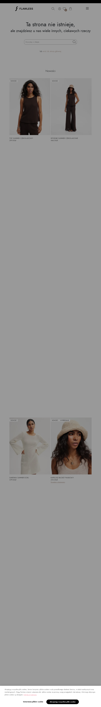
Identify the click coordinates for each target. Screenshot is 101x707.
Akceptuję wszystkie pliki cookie (63, 702)
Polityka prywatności (30, 695)
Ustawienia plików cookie (33, 702)
